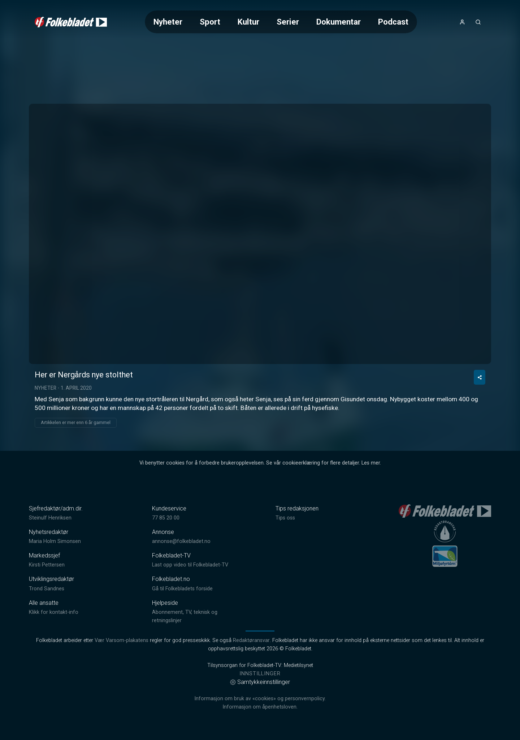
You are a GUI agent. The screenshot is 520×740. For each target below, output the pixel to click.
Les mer (370, 463)
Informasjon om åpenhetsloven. (260, 707)
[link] (71, 22)
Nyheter (167, 21)
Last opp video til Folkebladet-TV (190, 565)
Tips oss (285, 518)
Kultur (248, 21)
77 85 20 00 (165, 518)
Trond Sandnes (46, 589)
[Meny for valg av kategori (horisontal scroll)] (281, 21)
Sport (210, 21)
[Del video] (479, 377)
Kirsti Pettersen (47, 565)
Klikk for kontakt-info (53, 612)
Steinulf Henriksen (50, 518)
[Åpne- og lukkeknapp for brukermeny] (462, 22)
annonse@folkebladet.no (181, 541)
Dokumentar (338, 21)
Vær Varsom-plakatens (121, 640)
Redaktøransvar (251, 640)
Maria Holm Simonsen (55, 541)
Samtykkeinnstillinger (260, 682)
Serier (288, 21)
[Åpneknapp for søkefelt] (478, 22)
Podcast (393, 21)
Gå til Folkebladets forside (182, 589)
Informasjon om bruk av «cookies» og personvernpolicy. (260, 699)
